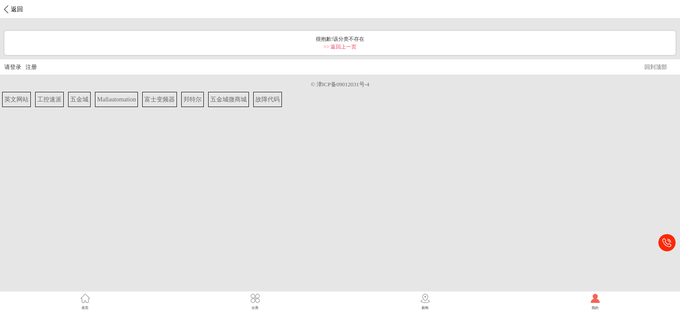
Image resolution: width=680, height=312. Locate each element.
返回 (17, 9)
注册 (31, 67)
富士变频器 (159, 99)
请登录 (12, 67)
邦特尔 (192, 99)
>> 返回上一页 (340, 47)
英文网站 (16, 99)
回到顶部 (655, 67)
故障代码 (267, 99)
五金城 (79, 99)
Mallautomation (116, 99)
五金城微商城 (228, 99)
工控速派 (49, 99)
